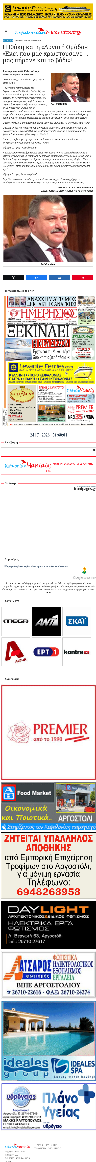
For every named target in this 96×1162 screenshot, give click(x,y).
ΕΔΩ (48, 592)
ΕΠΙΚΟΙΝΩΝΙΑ (40, 1148)
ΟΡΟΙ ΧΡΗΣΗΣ (55, 1148)
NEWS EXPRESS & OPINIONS (28, 41)
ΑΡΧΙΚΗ (40, 1145)
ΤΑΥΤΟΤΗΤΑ (51, 1145)
